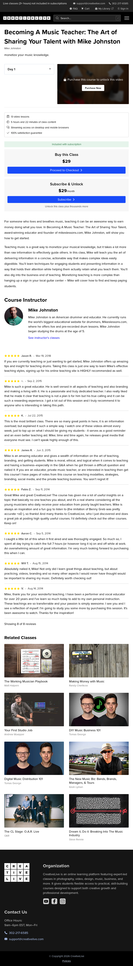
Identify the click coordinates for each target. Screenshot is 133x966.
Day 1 (11, 69)
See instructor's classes (44, 338)
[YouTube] (46, 901)
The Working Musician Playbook (26, 681)
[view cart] (86, 8)
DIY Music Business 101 (84, 730)
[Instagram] (63, 901)
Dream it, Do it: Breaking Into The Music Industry (96, 833)
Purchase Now (93, 88)
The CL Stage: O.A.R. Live (21, 831)
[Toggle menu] (127, 18)
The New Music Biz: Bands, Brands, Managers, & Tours (93, 781)
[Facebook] (54, 901)
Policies (66, 961)
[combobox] (87, 18)
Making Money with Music (86, 681)
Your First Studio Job (18, 730)
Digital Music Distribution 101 (23, 779)
